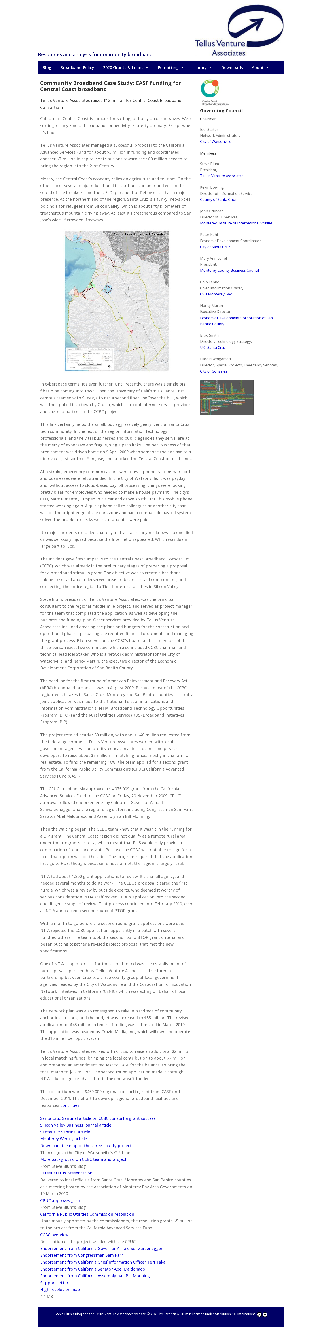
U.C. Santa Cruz (213, 347)
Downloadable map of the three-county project (86, 1145)
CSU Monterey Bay (216, 294)
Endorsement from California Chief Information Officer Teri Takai (103, 1262)
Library (205, 67)
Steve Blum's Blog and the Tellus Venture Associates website (100, 1314)
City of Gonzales (213, 371)
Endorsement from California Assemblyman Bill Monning (95, 1275)
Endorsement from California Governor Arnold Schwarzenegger (101, 1248)
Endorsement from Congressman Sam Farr (81, 1255)
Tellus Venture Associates (222, 175)
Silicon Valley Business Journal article (75, 1125)
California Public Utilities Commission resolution (87, 1214)
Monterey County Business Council (229, 270)
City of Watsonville (215, 141)
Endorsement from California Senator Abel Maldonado (92, 1269)
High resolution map (60, 1289)
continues (69, 1105)
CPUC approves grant (61, 1200)
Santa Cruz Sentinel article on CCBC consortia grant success (98, 1118)
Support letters (55, 1282)
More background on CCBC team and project (83, 1159)
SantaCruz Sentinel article (65, 1132)
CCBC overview (54, 1234)
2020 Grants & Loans (128, 67)
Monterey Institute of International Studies (236, 223)
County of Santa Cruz (218, 199)
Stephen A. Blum (176, 1314)
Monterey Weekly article (63, 1138)
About (262, 67)
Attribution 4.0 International (241, 1314)
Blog (46, 67)
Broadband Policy (77, 67)
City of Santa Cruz (215, 246)
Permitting (173, 67)
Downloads (232, 67)
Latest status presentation (66, 1173)
